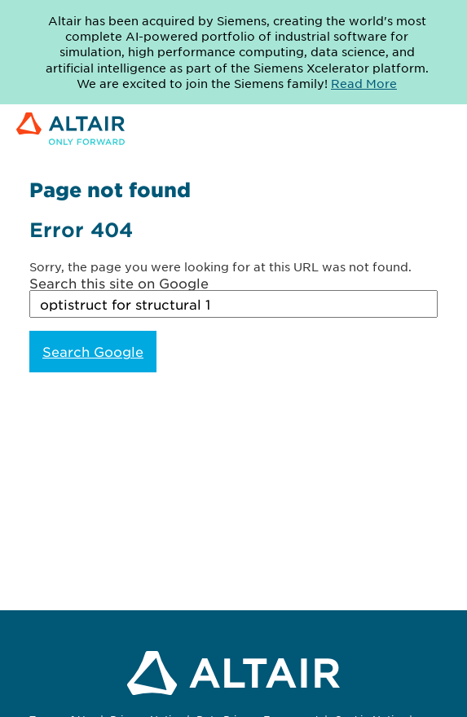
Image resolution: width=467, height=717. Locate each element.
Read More (364, 83)
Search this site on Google (119, 283)
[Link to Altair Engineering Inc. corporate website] (70, 129)
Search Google (92, 351)
